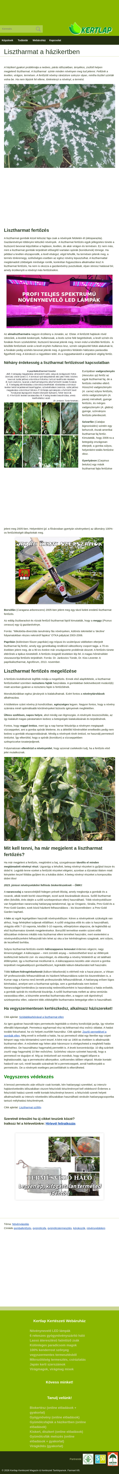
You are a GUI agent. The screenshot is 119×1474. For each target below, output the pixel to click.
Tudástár (23, 40)
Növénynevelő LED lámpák (50, 1331)
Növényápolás (20, 1224)
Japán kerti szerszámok (48, 1364)
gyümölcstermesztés (59, 1228)
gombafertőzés (22, 1228)
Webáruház (39, 40)
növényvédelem (96, 1228)
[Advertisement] (59, 10)
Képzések (7, 40)
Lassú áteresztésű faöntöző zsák (54, 1340)
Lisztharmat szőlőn (30, 1107)
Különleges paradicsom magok (53, 1345)
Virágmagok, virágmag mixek (52, 1369)
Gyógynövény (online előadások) (55, 1417)
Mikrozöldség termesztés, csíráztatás (58, 1359)
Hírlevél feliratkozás (61, 1123)
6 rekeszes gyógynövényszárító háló (57, 1335)
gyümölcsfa (39, 1228)
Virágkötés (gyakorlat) (46, 1446)
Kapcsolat (55, 40)
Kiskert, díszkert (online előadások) (56, 1432)
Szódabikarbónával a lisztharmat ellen (41, 1016)
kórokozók (79, 1228)
